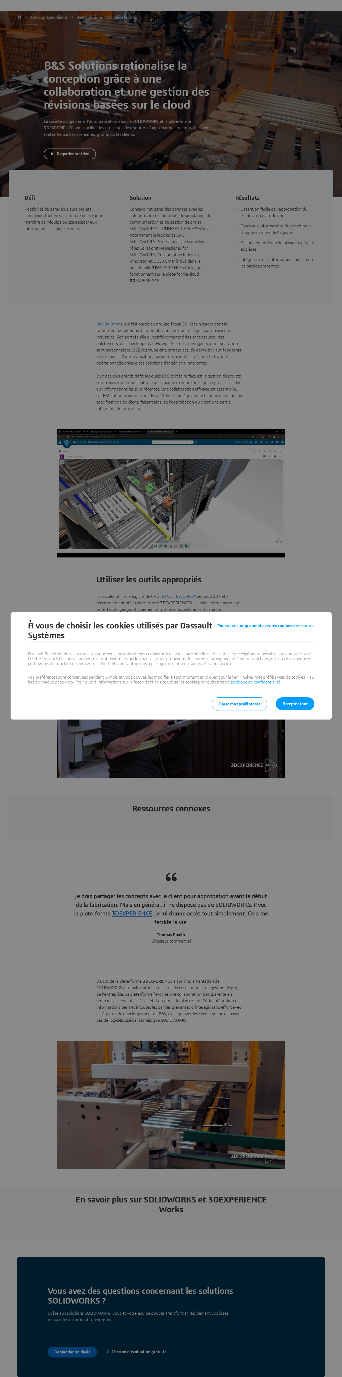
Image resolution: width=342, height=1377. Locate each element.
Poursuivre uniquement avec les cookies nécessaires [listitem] (265, 626)
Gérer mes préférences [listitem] (239, 704)
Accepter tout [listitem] (295, 704)
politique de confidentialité (255, 682)
